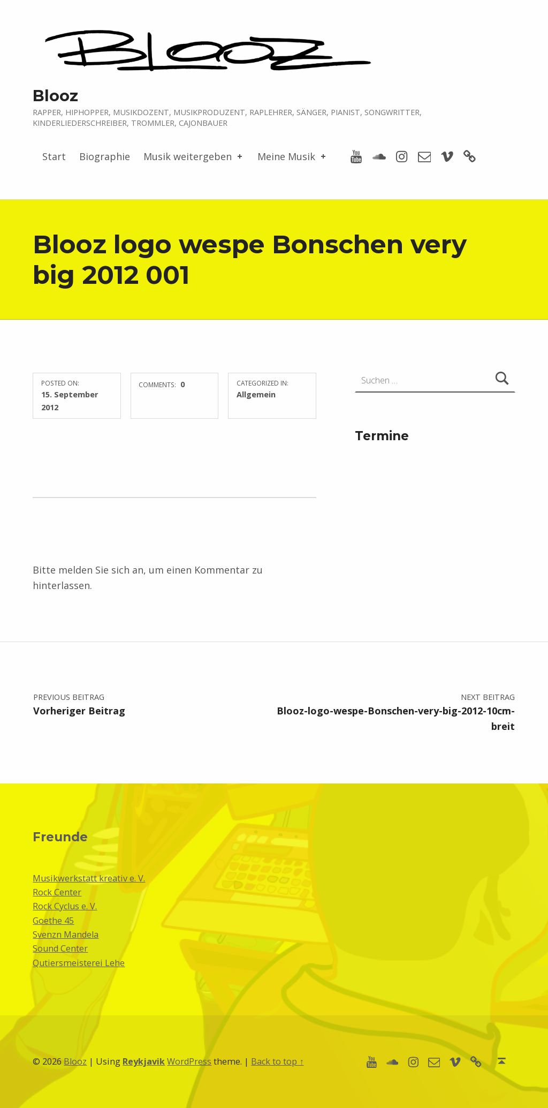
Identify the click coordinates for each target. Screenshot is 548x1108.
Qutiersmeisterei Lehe (79, 963)
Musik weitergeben (193, 156)
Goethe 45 (53, 920)
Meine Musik (292, 156)
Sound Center (60, 948)
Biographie (104, 156)
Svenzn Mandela (65, 934)
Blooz (55, 95)
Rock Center (57, 892)
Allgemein (256, 394)
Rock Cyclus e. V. (65, 906)
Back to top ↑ (277, 1061)
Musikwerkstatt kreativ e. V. (89, 878)
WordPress (189, 1061)
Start (54, 156)
